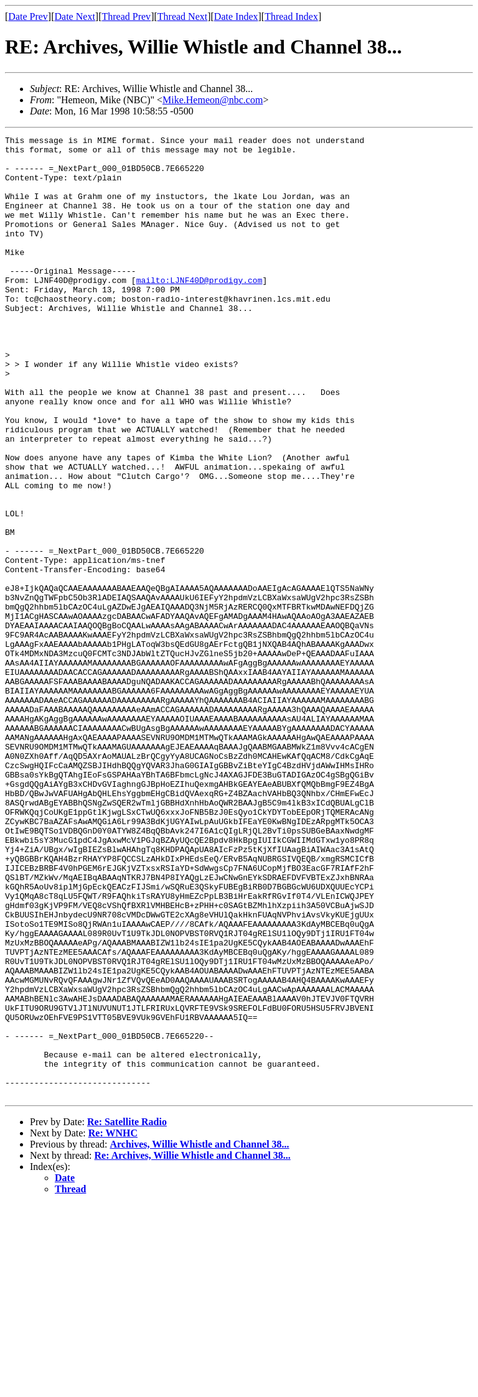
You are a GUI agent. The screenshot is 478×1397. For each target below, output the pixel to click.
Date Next (75, 16)
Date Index (236, 16)
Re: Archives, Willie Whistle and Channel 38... (193, 1347)
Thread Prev (126, 16)
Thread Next (182, 16)
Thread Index (291, 16)
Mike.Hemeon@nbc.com (212, 100)
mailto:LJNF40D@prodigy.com (199, 309)
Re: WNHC (113, 1325)
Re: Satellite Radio (127, 1314)
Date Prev (28, 16)
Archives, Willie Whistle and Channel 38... (199, 1336)
